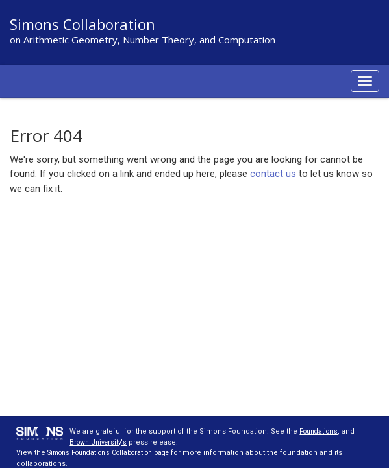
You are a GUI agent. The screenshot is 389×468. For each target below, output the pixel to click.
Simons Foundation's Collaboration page (117, 453)
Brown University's (100, 442)
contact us (273, 174)
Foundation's (321, 431)
